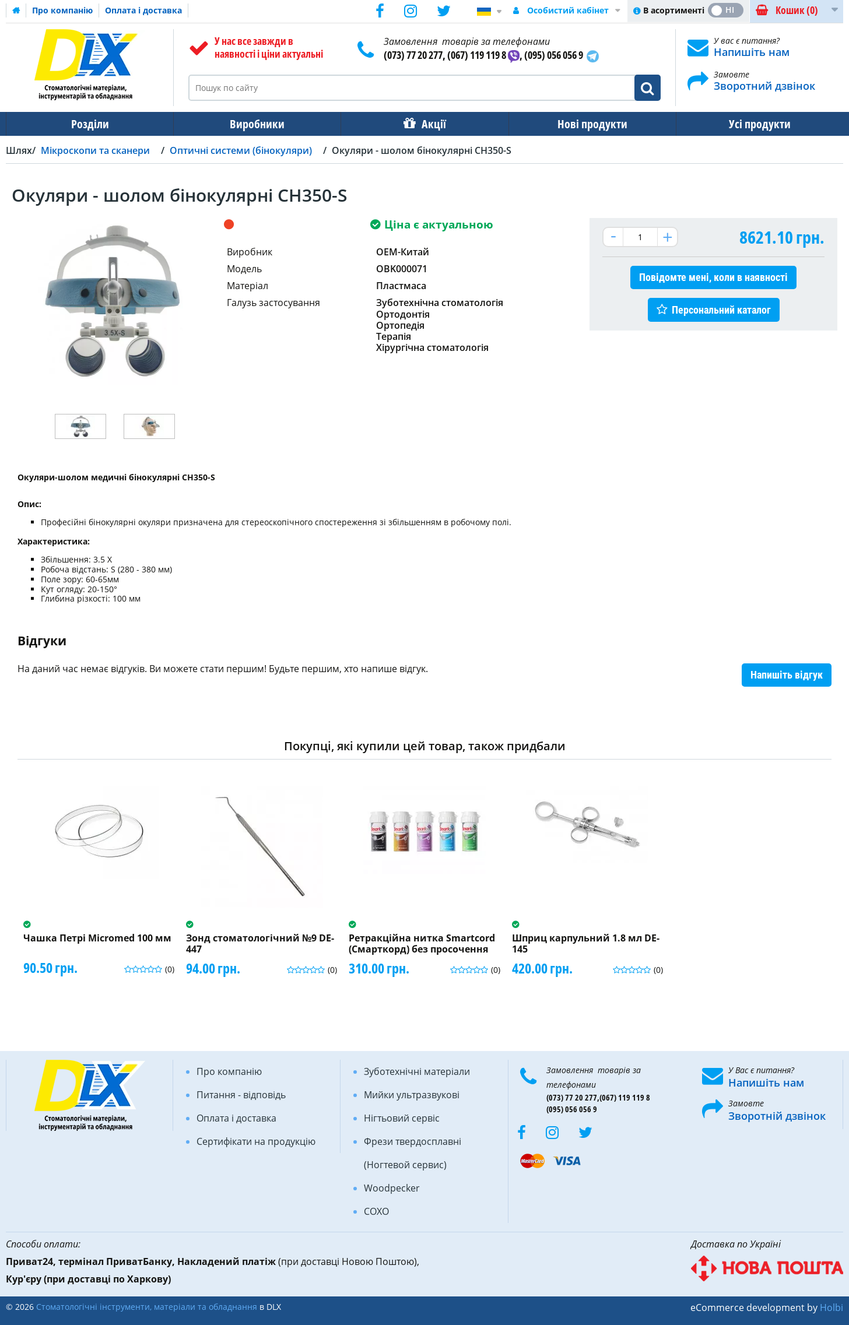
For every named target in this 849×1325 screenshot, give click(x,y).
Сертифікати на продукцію (256, 1141)
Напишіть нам (752, 52)
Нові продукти (592, 124)
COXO (376, 1211)
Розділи (90, 124)
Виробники (257, 124)
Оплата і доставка (143, 10)
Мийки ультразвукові (411, 1094)
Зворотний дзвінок (764, 85)
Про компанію (62, 10)
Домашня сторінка (16, 10)
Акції (434, 124)
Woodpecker (392, 1188)
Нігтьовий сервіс (402, 1118)
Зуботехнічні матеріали (417, 1071)
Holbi (831, 1307)
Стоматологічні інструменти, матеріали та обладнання (146, 1306)
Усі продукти (760, 124)
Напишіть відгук (786, 675)
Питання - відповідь (241, 1094)
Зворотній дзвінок (777, 1115)
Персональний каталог (721, 310)
